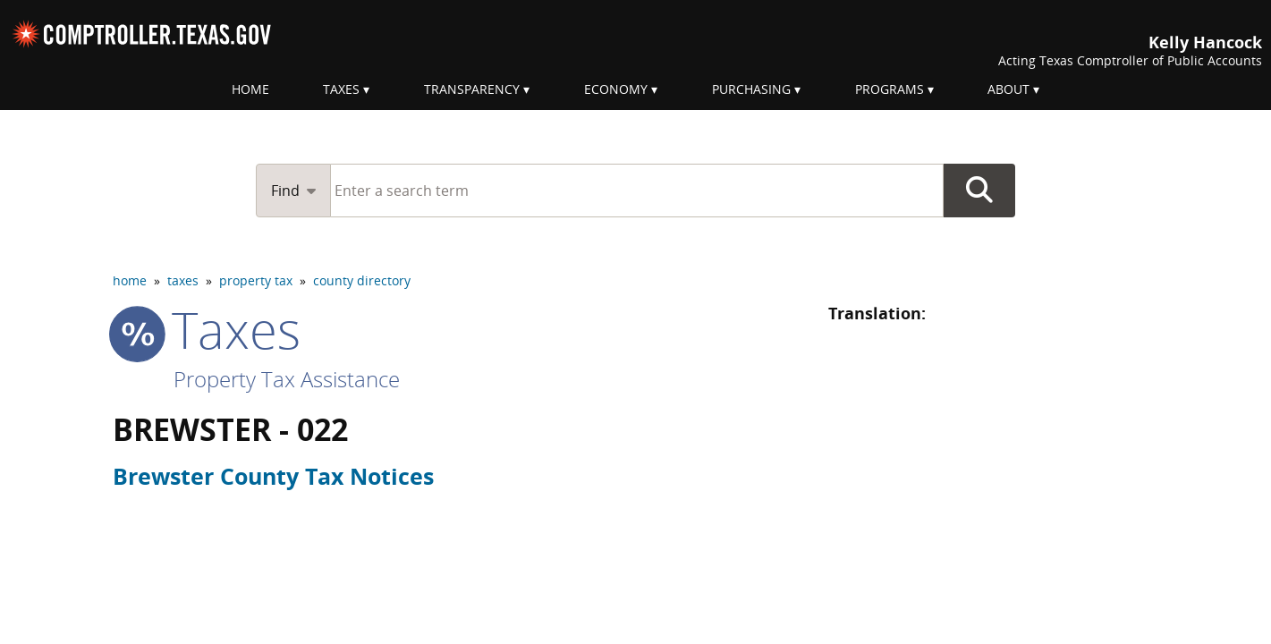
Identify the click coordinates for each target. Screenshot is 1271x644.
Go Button (979, 190)
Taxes (341, 88)
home (130, 280)
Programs (889, 88)
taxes (183, 280)
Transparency (472, 88)
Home (250, 88)
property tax (255, 280)
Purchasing (751, 88)
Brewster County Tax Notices (273, 476)
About (1008, 88)
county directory (362, 280)
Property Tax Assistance (287, 379)
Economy (616, 88)
